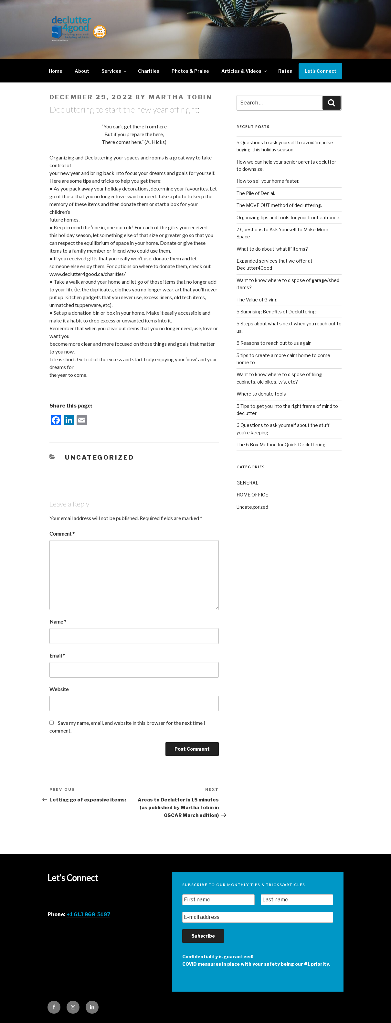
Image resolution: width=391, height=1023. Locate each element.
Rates (285, 71)
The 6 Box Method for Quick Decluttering (281, 444)
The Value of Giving (257, 299)
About (82, 71)
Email (57, 655)
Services (114, 71)
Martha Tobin (180, 97)
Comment (62, 533)
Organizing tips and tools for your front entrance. (288, 217)
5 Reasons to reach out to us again (274, 343)
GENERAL (248, 482)
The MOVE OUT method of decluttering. (279, 205)
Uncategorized (99, 457)
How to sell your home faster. (268, 181)
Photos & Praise (190, 71)
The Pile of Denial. (256, 193)
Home (55, 71)
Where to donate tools (261, 394)
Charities (148, 71)
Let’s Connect (320, 71)
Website (59, 689)
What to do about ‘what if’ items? (272, 249)
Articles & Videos (244, 71)
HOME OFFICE (252, 494)
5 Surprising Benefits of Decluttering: (277, 311)
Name (57, 621)
